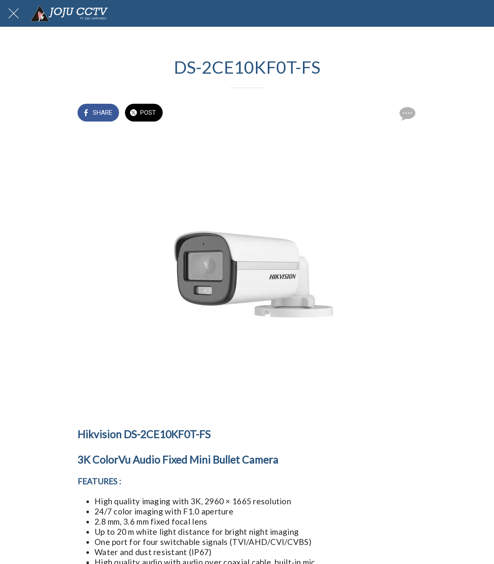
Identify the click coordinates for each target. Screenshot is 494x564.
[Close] (13, 13)
